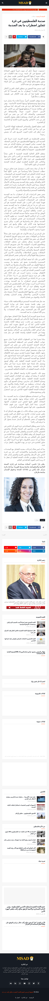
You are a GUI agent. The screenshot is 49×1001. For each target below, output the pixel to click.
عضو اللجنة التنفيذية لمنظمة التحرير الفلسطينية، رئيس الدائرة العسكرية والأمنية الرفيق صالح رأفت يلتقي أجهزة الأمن (25, 909)
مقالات (33, 16)
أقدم (4, 535)
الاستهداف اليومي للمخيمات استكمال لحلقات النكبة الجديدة (21, 806)
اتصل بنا (17, 997)
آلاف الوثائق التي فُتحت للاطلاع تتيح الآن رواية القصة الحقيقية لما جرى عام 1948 (21, 849)
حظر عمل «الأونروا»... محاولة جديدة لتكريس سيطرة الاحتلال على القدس (21, 798)
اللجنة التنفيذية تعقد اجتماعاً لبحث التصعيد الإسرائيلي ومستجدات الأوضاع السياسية (21, 623)
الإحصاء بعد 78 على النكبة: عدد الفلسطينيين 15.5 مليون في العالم (20, 833)
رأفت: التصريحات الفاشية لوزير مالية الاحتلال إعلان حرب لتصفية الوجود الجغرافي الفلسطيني (20, 756)
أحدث (44, 535)
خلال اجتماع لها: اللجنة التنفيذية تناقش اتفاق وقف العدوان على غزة (20, 631)
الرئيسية (31, 997)
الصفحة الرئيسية (40, 16)
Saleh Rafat (42, 756)
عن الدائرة (24, 997)
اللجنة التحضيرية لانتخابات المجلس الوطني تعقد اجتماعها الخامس (20, 640)
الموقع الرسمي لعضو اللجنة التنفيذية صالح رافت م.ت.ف (17, 992)
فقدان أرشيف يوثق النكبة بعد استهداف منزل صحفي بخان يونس (20, 841)
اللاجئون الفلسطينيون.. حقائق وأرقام (25, 813)
